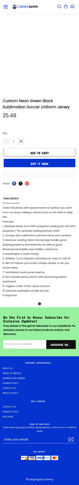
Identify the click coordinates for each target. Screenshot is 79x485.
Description (11, 198)
